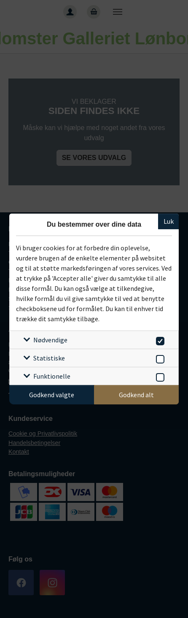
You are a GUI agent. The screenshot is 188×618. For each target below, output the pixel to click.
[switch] (158, 339)
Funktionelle (51, 376)
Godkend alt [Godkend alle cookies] (136, 394)
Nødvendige (50, 340)
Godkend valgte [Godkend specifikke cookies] (51, 394)
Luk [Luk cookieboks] (169, 221)
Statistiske (49, 358)
